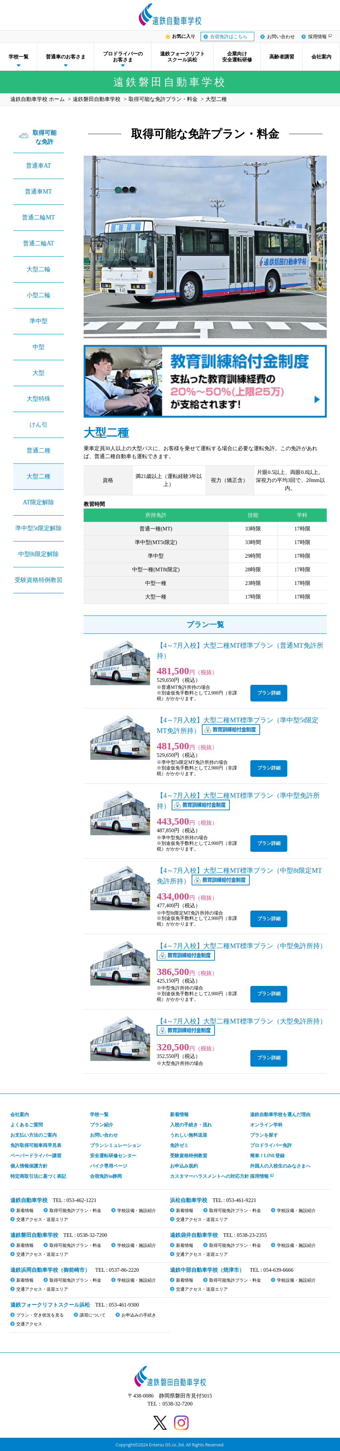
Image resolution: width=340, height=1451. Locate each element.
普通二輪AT (38, 243)
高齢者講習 (281, 56)
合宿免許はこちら (228, 36)
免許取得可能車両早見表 (35, 1145)
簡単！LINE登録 (267, 1155)
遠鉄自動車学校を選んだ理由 (280, 1114)
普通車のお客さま (66, 56)
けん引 (38, 424)
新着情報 (179, 1114)
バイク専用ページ (108, 1166)
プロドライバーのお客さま (123, 56)
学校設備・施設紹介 (136, 1210)
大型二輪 (38, 269)
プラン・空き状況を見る (40, 1315)
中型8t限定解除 (38, 554)
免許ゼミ (179, 1145)
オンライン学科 (266, 1124)
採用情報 (317, 36)
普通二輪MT (38, 217)
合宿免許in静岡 (106, 1176)
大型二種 (38, 476)
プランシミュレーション (115, 1145)
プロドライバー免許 (271, 1145)
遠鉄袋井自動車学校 (194, 1235)
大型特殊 (38, 398)
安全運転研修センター (113, 1155)
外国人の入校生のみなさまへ (280, 1166)
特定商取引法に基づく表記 (38, 1176)
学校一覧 (19, 56)
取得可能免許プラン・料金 (75, 1210)
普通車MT (38, 191)
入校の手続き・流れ (191, 1124)
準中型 (38, 321)
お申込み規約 (184, 1166)
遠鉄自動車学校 (28, 1200)
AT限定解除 (38, 502)
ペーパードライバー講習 (35, 1155)
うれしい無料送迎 (188, 1135)
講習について (93, 1315)
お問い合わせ (281, 36)
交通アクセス (29, 1324)
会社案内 (321, 56)
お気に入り (183, 36)
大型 (38, 372)
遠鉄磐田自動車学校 (34, 1235)
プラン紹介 (101, 1124)
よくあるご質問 (26, 1124)
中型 (38, 347)
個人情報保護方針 (28, 1166)
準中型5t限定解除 (38, 528)
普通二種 (38, 450)
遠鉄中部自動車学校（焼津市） (207, 1270)
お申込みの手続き (139, 1315)
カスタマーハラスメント (209, 1176)
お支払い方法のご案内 (33, 1135)
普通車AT (38, 165)
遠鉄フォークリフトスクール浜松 (182, 56)
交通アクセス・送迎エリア (42, 1219)
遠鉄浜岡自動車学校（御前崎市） (50, 1270)
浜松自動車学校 (188, 1200)
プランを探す (264, 1135)
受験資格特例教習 (38, 580)
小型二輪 (38, 295)
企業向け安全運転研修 (237, 56)
